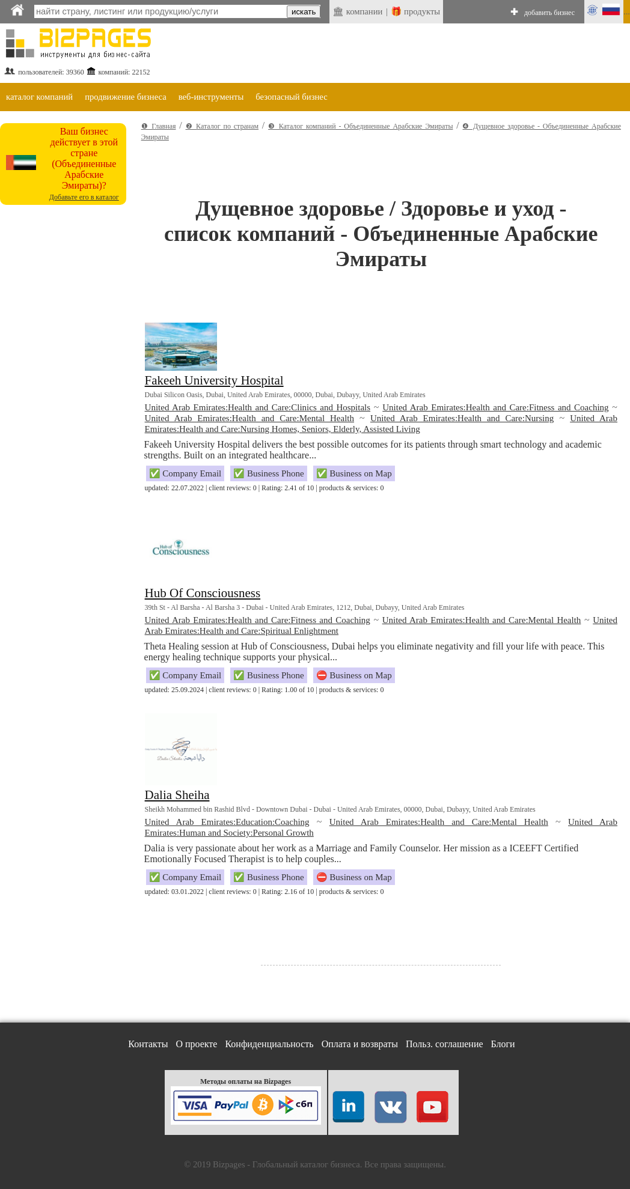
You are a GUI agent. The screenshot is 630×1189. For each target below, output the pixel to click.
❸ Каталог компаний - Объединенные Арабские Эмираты (360, 126)
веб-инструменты (211, 97)
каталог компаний (39, 97)
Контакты (148, 1044)
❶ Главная (158, 126)
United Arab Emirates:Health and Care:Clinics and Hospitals (257, 407)
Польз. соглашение (444, 1044)
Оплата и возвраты (360, 1044)
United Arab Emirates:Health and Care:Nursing (462, 418)
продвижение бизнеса (126, 97)
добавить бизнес (549, 12)
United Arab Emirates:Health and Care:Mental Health (249, 418)
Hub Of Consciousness (203, 593)
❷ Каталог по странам (222, 126)
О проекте (196, 1044)
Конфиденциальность (269, 1044)
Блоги (503, 1044)
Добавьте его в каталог (84, 197)
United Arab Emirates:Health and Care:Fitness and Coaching (495, 407)
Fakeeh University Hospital (214, 380)
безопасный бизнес (291, 97)
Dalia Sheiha (177, 795)
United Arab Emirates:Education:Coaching (227, 822)
